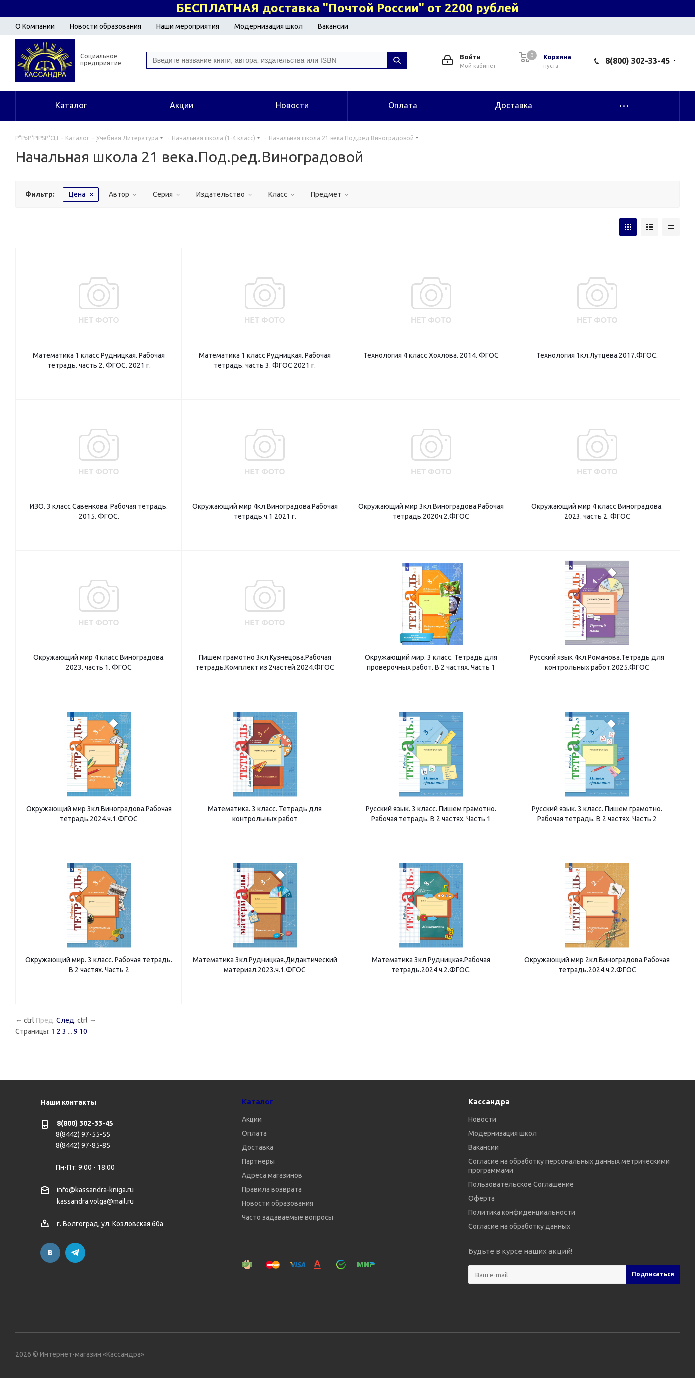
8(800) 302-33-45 (637, 60)
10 (83, 1031)
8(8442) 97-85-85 (83, 1145)
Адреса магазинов (272, 1175)
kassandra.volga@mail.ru (95, 1202)
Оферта (481, 1198)
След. (66, 1020)
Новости (482, 1119)
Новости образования (105, 26)
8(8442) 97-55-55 (83, 1134)
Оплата (254, 1133)
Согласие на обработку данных (519, 1226)
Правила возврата (272, 1189)
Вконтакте (50, 1253)
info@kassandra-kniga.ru (95, 1190)
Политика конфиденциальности (521, 1212)
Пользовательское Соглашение (521, 1184)
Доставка (257, 1147)
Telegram (75, 1253)
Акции (252, 1119)
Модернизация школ (268, 26)
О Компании (35, 26)
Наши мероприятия (187, 26)
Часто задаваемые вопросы (287, 1217)
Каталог (257, 1101)
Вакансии (333, 26)
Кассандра (489, 1101)
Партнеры (258, 1161)
